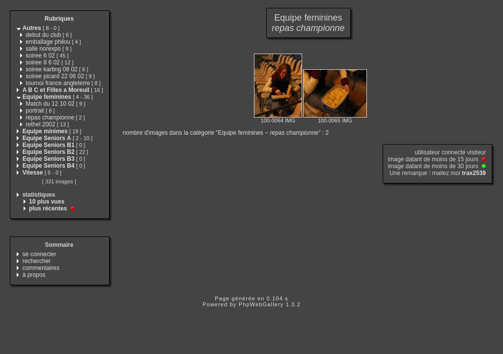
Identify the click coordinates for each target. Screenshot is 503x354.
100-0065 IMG (335, 120)
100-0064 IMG (278, 120)
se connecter (39, 254)
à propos (34, 274)
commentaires (41, 268)
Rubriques (59, 18)
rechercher (37, 261)
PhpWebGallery (261, 304)
